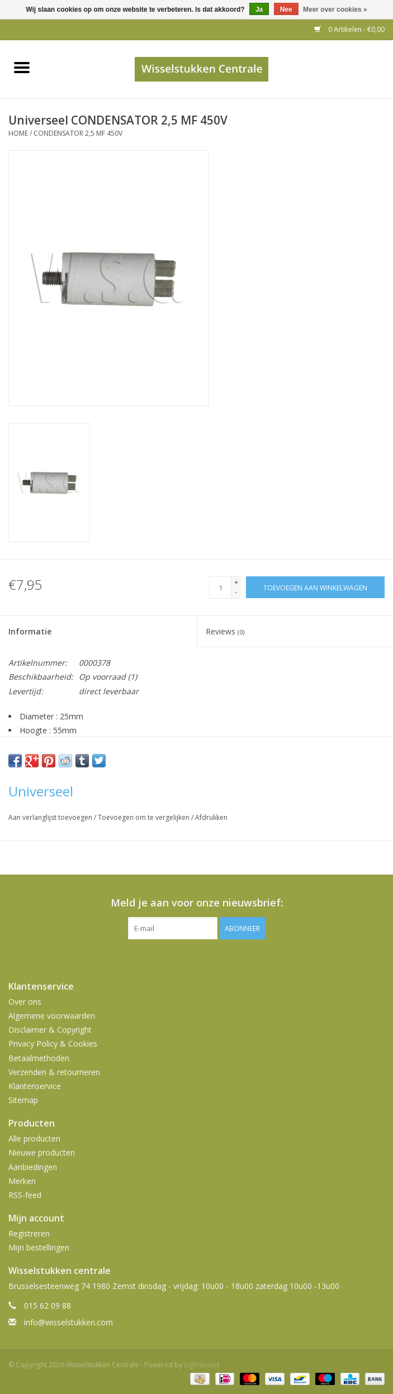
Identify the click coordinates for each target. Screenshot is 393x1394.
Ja (259, 9)
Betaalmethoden (38, 1058)
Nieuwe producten (41, 1152)
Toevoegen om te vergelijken (144, 817)
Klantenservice (34, 1086)
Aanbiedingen (32, 1167)
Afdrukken (211, 817)
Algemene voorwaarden (51, 1015)
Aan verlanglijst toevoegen (51, 817)
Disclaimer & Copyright (50, 1029)
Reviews (225, 631)
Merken (22, 1181)
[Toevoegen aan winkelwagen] (315, 587)
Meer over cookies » (335, 9)
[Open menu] (22, 67)
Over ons (24, 1001)
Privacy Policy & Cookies (52, 1043)
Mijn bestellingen (38, 1247)
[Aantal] (220, 587)
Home (18, 133)
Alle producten (34, 1138)
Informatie (29, 631)
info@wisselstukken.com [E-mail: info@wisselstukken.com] (68, 1322)
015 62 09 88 (47, 1305)
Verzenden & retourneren (54, 1072)
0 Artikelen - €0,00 (349, 29)
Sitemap (23, 1100)
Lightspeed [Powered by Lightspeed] (201, 1364)
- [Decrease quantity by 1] (236, 592)
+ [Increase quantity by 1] (236, 582)
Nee (286, 9)
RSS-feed (24, 1195)
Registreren (29, 1233)
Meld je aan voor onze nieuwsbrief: (197, 903)
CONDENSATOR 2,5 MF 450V (78, 133)
